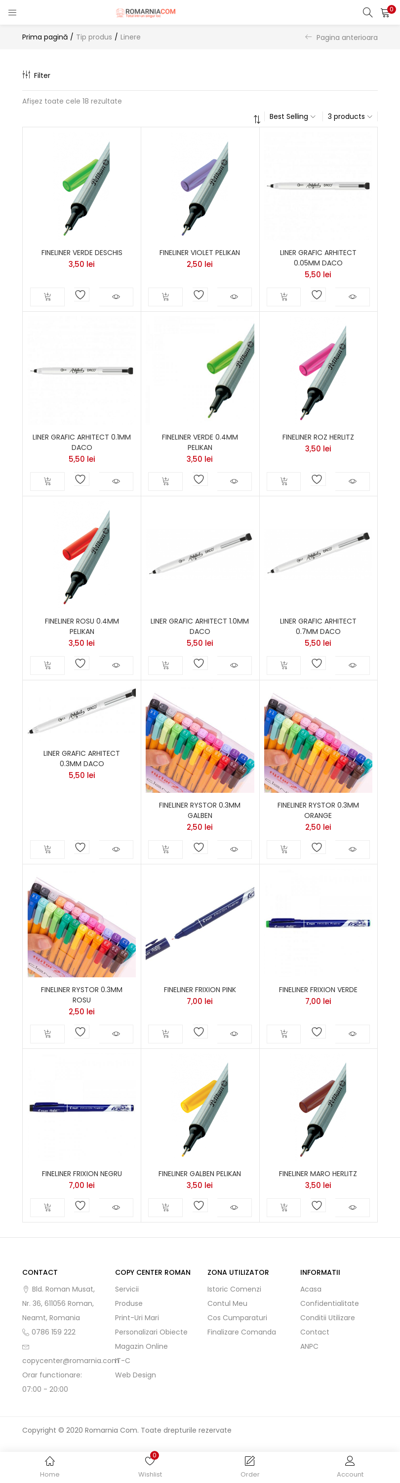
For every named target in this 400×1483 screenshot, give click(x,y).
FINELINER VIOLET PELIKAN (200, 253)
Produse (129, 1303)
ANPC (309, 1346)
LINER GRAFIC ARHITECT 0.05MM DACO (318, 258)
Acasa (310, 1289)
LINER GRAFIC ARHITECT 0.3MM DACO (81, 758)
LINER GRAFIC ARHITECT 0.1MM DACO (82, 442)
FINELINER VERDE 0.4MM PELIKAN (200, 442)
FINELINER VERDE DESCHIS (81, 253)
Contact (314, 1332)
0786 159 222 (54, 1332)
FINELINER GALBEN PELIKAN (200, 1174)
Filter (36, 75)
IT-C (122, 1361)
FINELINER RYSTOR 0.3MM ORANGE (318, 810)
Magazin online (141, 1346)
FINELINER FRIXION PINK (200, 990)
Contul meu (227, 1303)
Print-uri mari (137, 1318)
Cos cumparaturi (237, 1318)
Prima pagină (45, 37)
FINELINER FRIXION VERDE (318, 990)
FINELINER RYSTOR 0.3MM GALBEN (199, 810)
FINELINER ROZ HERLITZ (318, 437)
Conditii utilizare (327, 1318)
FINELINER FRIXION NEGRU (82, 1174)
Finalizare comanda (241, 1332)
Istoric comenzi (234, 1289)
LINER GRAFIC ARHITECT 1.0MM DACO (200, 626)
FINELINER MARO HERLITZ (318, 1174)
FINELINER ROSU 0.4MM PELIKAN (82, 626)
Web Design (135, 1375)
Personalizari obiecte (151, 1332)
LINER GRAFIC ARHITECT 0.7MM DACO (318, 626)
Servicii (127, 1289)
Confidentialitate (329, 1303)
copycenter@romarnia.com (70, 1361)
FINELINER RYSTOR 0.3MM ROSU (81, 995)
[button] (385, 12)
